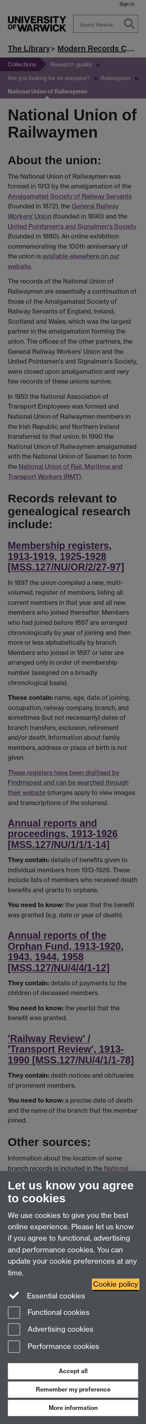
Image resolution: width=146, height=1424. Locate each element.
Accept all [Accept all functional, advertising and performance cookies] (73, 1371)
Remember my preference (73, 1389)
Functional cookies (49, 1313)
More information (73, 1407)
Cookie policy (115, 1284)
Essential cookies (46, 1295)
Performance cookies (53, 1347)
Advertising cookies (50, 1330)
